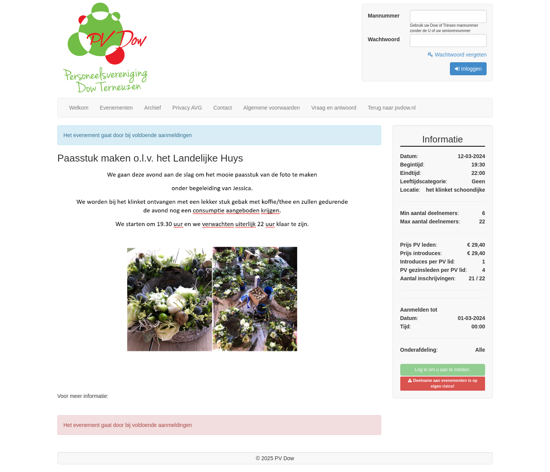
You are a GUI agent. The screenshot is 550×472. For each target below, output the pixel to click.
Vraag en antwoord (333, 108)
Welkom (78, 108)
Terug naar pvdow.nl (392, 108)
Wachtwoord (384, 39)
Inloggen (468, 69)
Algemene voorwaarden (271, 108)
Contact (223, 108)
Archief (152, 108)
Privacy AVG (187, 108)
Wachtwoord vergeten (457, 55)
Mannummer (384, 16)
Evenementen (116, 108)
